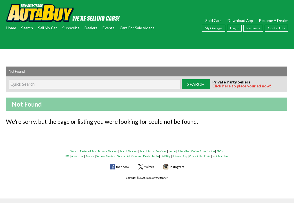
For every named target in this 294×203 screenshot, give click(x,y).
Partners (253, 28)
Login (234, 28)
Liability (165, 156)
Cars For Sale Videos (137, 27)
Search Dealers (129, 151)
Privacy (176, 156)
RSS (67, 156)
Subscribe (70, 27)
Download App (240, 20)
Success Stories (105, 156)
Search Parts (147, 151)
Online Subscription (203, 151)
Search (27, 27)
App (185, 156)
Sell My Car (47, 27)
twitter (149, 167)
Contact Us (276, 28)
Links (207, 156)
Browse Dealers (108, 151)
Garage (121, 156)
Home (11, 27)
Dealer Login (151, 156)
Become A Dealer (273, 20)
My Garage (213, 28)
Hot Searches (220, 156)
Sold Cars (213, 20)
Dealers (90, 27)
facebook (122, 167)
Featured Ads (88, 151)
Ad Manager (134, 156)
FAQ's (220, 151)
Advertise (77, 156)
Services (161, 151)
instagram (177, 167)
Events (109, 27)
